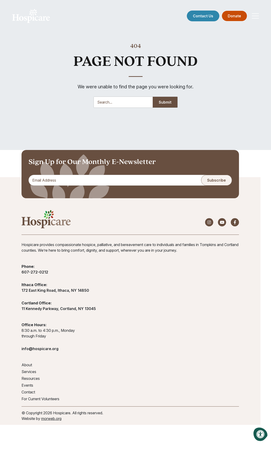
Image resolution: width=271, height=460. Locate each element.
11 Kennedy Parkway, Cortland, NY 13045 (59, 309)
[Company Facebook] (235, 223)
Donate (233, 16)
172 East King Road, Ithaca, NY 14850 (55, 291)
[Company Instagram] (209, 223)
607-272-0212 (35, 272)
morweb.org (51, 419)
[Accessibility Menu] (260, 434)
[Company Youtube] (222, 223)
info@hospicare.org (40, 349)
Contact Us (202, 16)
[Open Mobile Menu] (254, 16)
